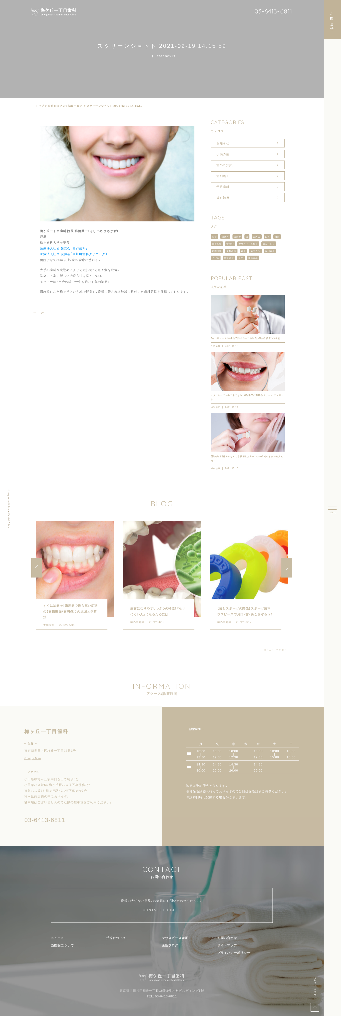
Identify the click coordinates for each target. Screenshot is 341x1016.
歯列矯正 (222, 176)
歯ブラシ (255, 251)
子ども (215, 257)
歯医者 (237, 236)
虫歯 (214, 236)
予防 (241, 257)
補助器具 (253, 257)
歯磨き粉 (217, 243)
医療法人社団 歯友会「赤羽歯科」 (64, 248)
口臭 (267, 236)
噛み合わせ (269, 243)
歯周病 (256, 236)
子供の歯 (222, 154)
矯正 (243, 251)
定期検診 (217, 251)
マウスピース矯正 (248, 243)
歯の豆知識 (224, 165)
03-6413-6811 (273, 11)
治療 (277, 236)
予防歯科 (222, 186)
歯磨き (225, 236)
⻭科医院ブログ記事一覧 (63, 106)
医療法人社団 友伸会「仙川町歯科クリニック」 (73, 254)
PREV (40, 312)
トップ (40, 106)
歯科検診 (231, 251)
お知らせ (222, 143)
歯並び (230, 243)
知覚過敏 (229, 257)
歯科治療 (222, 197)
